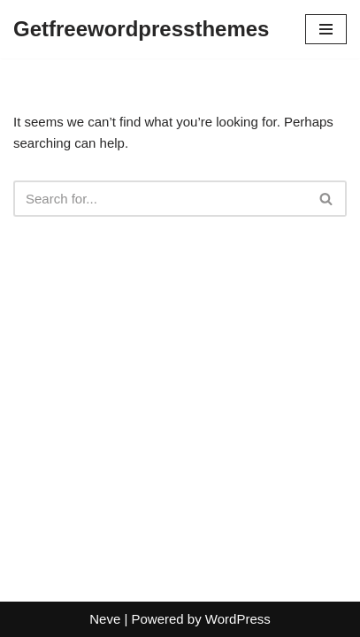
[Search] (160, 198)
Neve (104, 618)
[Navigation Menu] (326, 29)
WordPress (238, 618)
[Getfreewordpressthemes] (141, 29)
